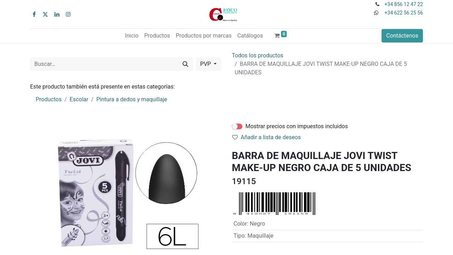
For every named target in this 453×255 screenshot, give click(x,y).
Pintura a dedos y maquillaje (131, 99)
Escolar (79, 99)
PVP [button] (206, 64)
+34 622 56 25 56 (404, 13)
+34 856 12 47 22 (404, 4)
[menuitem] (131, 36)
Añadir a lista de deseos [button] (266, 137)
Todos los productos (257, 55)
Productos (49, 99)
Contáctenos (402, 35)
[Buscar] (185, 64)
